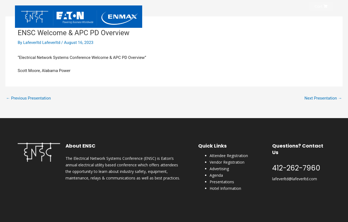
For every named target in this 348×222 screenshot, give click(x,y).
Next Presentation (323, 98)
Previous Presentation (28, 98)
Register (223, 20)
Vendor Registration (227, 162)
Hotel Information (225, 188)
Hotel (270, 20)
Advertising (219, 168)
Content (322, 20)
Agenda (216, 175)
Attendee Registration (229, 155)
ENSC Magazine (294, 20)
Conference (247, 20)
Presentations (222, 181)
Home (204, 20)
